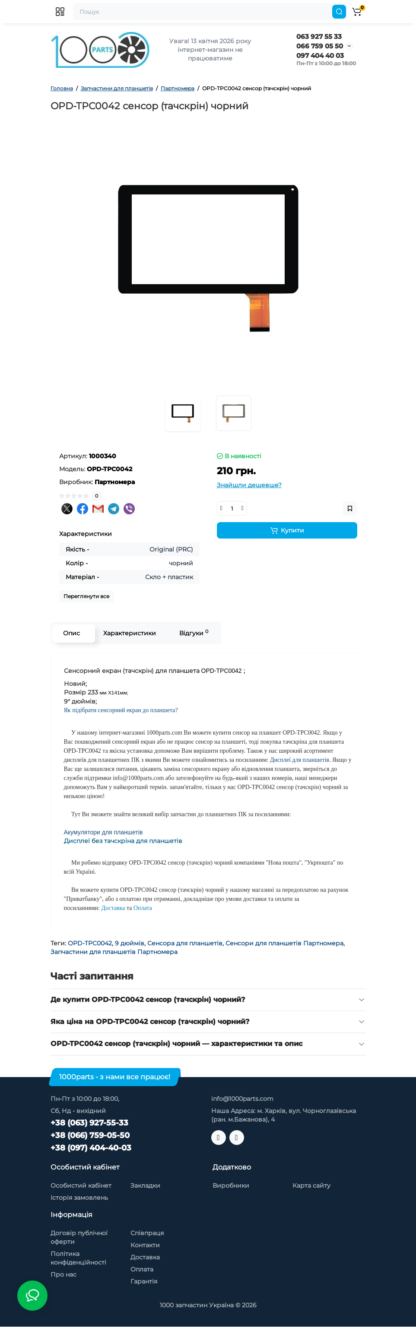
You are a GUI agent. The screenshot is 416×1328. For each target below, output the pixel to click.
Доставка (145, 1257)
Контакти (145, 1245)
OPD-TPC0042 (90, 943)
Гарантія (143, 1281)
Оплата (141, 1269)
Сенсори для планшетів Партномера (284, 943)
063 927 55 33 (319, 36)
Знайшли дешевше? (249, 485)
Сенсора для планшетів (184, 943)
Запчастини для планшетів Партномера (114, 952)
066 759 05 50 (319, 46)
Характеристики (129, 633)
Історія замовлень (79, 1197)
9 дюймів (129, 943)
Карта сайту (311, 1185)
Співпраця (147, 1233)
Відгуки (193, 633)
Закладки (145, 1185)
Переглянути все (86, 596)
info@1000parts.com (242, 1099)
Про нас (63, 1274)
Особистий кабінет (81, 1185)
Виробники (231, 1185)
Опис (71, 633)
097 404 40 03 (320, 55)
